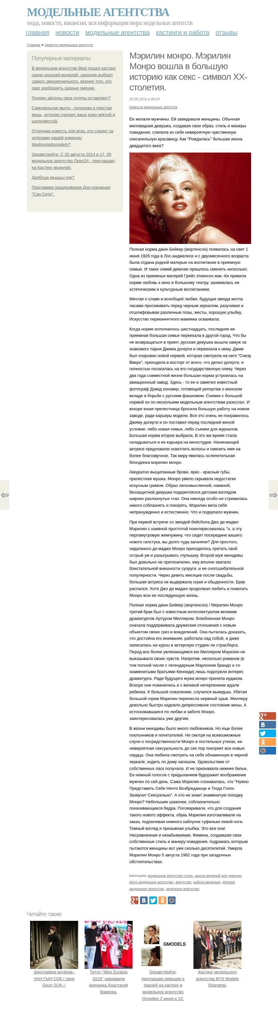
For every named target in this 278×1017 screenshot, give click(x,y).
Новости (67, 32)
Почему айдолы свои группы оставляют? (71, 98)
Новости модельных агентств (69, 45)
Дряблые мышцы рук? (53, 177)
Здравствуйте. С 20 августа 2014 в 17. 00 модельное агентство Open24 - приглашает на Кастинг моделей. (73, 161)
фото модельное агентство (151, 882)
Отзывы (226, 32)
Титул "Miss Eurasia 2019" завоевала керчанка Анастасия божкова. (109, 978)
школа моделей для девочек (218, 876)
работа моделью (206, 882)
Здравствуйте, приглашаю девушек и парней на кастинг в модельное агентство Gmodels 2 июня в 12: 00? (163, 985)
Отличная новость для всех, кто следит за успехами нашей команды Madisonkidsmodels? (72, 138)
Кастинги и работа (182, 32)
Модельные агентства (98, 12)
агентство (183, 882)
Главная (37, 32)
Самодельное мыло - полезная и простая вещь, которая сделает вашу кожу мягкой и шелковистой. (73, 114)
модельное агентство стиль (170, 876)
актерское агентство (182, 889)
